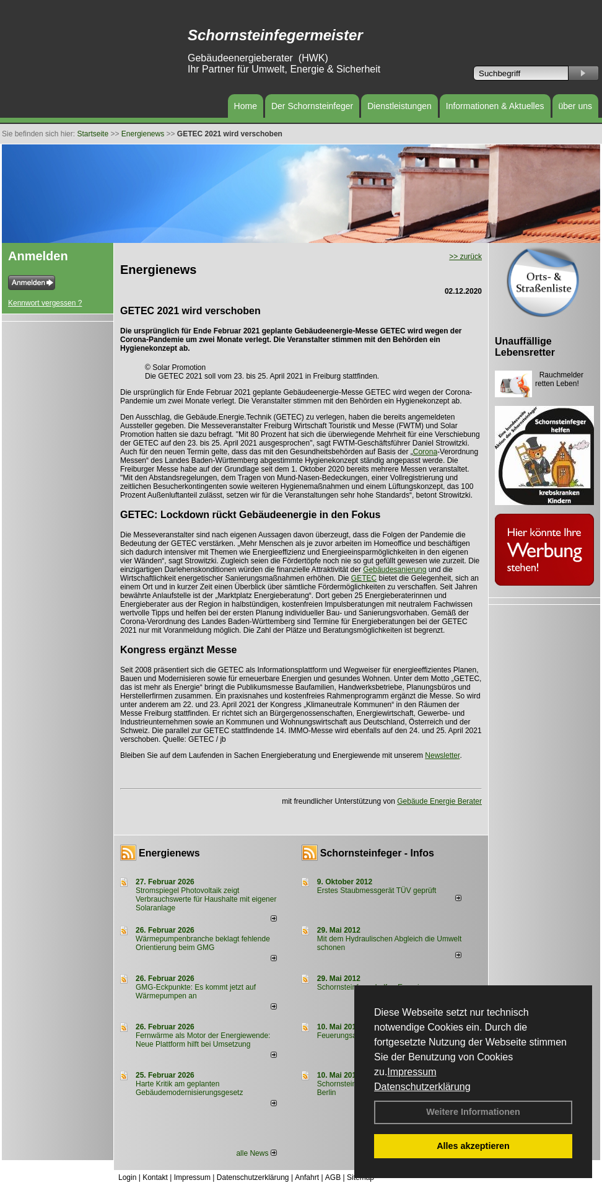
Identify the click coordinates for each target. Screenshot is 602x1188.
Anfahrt (307, 1177)
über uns (575, 106)
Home (245, 106)
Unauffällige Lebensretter (525, 347)
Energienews (169, 853)
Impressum (411, 1072)
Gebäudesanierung (394, 569)
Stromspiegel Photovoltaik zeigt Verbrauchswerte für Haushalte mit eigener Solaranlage (206, 899)
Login (127, 1177)
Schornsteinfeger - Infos (377, 853)
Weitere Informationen (473, 1112)
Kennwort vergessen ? (45, 303)
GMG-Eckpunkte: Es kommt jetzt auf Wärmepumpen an (196, 991)
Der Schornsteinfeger (312, 106)
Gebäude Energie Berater (439, 801)
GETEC (364, 578)
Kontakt (155, 1177)
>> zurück (465, 256)
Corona (425, 451)
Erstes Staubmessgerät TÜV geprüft (377, 890)
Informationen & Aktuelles (495, 106)
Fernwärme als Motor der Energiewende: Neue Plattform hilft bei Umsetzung (203, 1040)
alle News (256, 1153)
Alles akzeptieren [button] (473, 1146)
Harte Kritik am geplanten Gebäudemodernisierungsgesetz (189, 1088)
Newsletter (442, 755)
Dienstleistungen (399, 106)
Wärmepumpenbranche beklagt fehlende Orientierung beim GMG (203, 943)
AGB (333, 1177)
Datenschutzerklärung (422, 1086)
